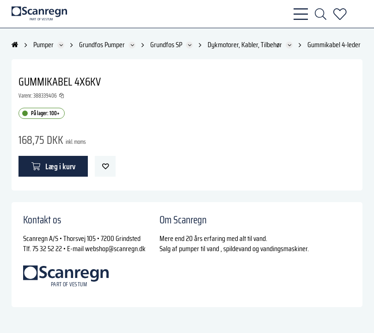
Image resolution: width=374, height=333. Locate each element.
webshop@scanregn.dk (115, 248)
